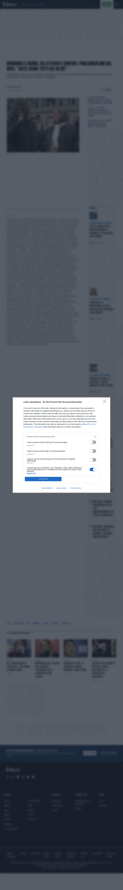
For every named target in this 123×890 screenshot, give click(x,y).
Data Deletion (47, 488)
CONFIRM (43, 479)
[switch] (93, 442)
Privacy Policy (75, 488)
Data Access (61, 488)
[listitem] (61, 436)
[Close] (105, 402)
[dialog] (61, 445)
